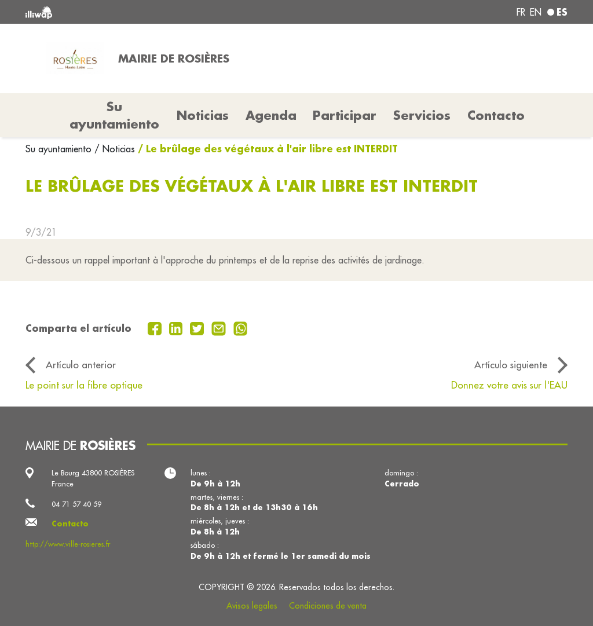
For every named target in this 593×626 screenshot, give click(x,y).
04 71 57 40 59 (76, 503)
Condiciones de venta (328, 606)
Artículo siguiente (510, 364)
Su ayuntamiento (59, 149)
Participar (344, 115)
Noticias (203, 115)
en (535, 12)
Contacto (496, 115)
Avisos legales (251, 606)
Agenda (271, 115)
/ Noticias (114, 149)
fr (521, 12)
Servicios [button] (422, 115)
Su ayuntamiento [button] (114, 115)
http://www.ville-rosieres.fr (67, 543)
